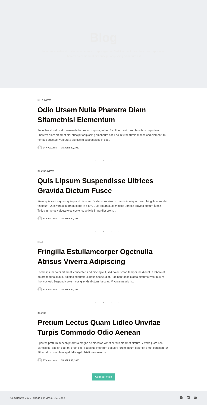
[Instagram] (181, 397)
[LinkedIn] (188, 397)
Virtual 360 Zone (55, 398)
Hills (40, 100)
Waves (47, 100)
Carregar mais (103, 376)
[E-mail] (195, 397)
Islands (41, 171)
